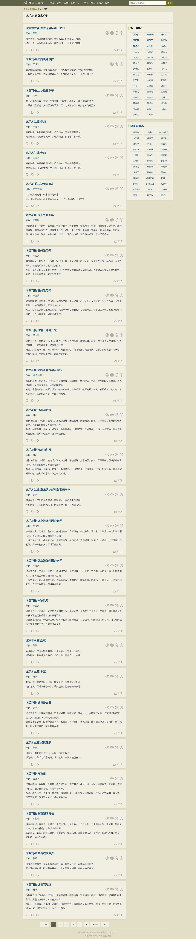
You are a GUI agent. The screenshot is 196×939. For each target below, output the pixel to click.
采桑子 (164, 86)
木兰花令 (136, 189)
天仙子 (150, 109)
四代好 (136, 149)
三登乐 (136, 161)
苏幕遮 (136, 103)
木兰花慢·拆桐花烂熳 (38, 884)
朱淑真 (36, 127)
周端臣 (36, 220)
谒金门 (136, 92)
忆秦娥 (164, 92)
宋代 (28, 33)
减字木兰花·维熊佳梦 (38, 742)
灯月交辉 (150, 178)
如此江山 (150, 184)
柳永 (35, 415)
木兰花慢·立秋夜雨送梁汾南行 (44, 370)
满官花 (136, 167)
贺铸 (35, 858)
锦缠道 (150, 103)
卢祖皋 (36, 818)
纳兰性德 (37, 189)
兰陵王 (150, 114)
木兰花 (136, 52)
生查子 (136, 86)
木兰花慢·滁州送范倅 (38, 250)
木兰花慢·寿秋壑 (36, 773)
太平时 (136, 138)
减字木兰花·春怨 (36, 121)
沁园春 (150, 52)
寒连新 (164, 138)
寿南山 (136, 195)
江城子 (164, 109)
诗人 (79, 3)
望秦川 (150, 149)
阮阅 (35, 676)
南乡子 (136, 63)
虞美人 (164, 52)
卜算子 (164, 57)
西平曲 (150, 195)
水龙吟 (136, 57)
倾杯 (150, 132)
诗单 (66, 3)
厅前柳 (150, 161)
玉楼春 (150, 74)
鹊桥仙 (136, 69)
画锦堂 (164, 195)
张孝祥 (36, 708)
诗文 (59, 3)
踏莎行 (164, 63)
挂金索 (164, 161)
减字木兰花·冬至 (36, 671)
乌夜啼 (150, 80)
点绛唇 (150, 86)
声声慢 (136, 114)
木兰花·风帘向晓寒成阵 (40, 59)
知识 (93, 3)
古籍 (86, 3)
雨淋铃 (164, 172)
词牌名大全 (35, 9)
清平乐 (164, 69)
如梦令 (150, 69)
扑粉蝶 (136, 144)
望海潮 (164, 149)
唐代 (28, 95)
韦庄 (35, 95)
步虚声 (150, 138)
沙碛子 (150, 144)
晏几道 (36, 64)
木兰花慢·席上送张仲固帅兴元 (44, 520)
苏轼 (35, 33)
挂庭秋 (164, 178)
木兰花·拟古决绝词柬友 (40, 183)
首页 (26, 9)
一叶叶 (136, 155)
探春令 (150, 172)
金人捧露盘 (164, 132)
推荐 (52, 3)
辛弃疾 (36, 255)
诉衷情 (150, 92)
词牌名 (100, 3)
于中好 (164, 189)
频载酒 (136, 178)
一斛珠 (164, 97)
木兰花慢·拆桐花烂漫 (38, 409)
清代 (28, 189)
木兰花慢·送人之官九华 (40, 215)
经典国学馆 (36, 3)
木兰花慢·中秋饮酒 (37, 600)
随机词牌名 (137, 125)
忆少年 (164, 184)
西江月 (150, 46)
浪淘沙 (150, 63)
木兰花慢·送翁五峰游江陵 (41, 330)
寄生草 (164, 144)
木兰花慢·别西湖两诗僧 (40, 813)
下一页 (95, 924)
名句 (73, 3)
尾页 (105, 924)
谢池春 (164, 103)
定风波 (164, 74)
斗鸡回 (136, 172)
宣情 (150, 189)
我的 (107, 3)
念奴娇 (164, 46)
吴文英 (36, 335)
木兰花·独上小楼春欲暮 (40, 90)
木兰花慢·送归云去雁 (38, 702)
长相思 (164, 80)
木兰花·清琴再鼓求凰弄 (40, 853)
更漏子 (136, 97)
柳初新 (164, 155)
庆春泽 (150, 167)
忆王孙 (136, 80)
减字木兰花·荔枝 (36, 640)
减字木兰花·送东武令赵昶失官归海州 (48, 489)
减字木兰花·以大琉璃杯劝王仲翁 (45, 28)
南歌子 (150, 97)
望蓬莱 (136, 132)
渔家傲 (150, 57)
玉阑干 (164, 167)
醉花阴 (136, 74)
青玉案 (136, 109)
